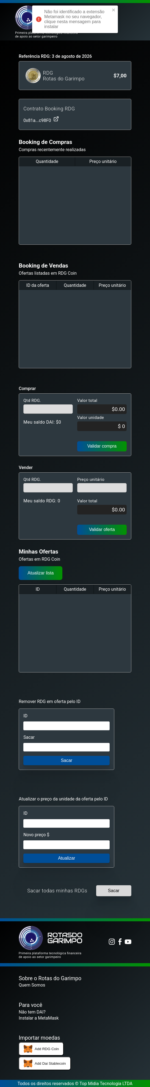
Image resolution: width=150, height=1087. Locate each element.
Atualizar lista (40, 573)
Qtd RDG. (32, 400)
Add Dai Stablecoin (45, 1063)
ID (25, 715)
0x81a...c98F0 (41, 119)
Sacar (29, 737)
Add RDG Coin (41, 1049)
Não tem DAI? (32, 1012)
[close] (114, 10)
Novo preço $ (36, 834)
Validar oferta (102, 529)
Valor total (87, 400)
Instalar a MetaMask (39, 1018)
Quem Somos (32, 985)
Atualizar (66, 858)
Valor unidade (90, 417)
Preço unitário (90, 479)
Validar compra (101, 446)
